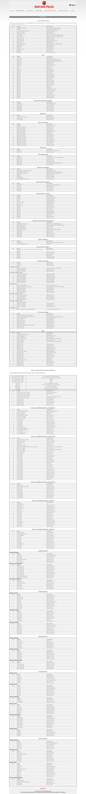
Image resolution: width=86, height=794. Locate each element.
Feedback (63, 792)
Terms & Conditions (24, 792)
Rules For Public (39, 10)
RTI (60, 792)
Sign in (73, 5)
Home (12, 10)
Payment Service (55, 792)
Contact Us (73, 10)
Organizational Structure (20, 10)
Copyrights (44, 792)
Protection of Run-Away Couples (50, 10)
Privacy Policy (38, 792)
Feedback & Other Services (64, 10)
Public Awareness (30, 10)
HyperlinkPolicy (32, 792)
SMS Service (49, 792)
